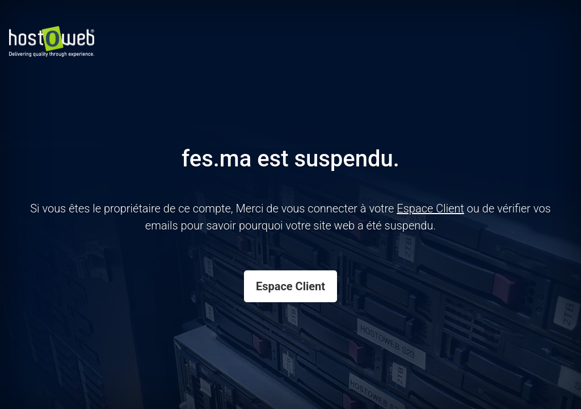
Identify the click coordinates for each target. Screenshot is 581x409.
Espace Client (290, 286)
